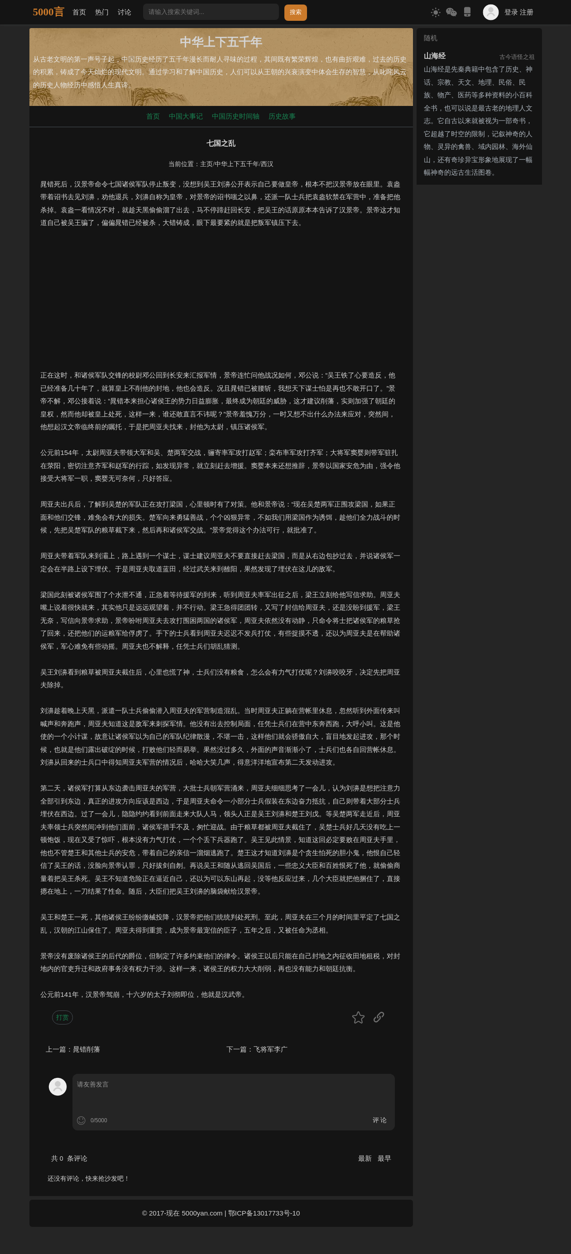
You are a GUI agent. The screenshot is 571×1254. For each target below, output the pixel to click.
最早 (384, 1158)
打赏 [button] (62, 1017)
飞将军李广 (271, 1049)
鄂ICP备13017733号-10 (264, 1213)
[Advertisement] (221, 305)
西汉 (267, 164)
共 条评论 (69, 1158)
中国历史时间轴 (235, 116)
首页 (79, 12)
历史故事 (282, 116)
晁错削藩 (86, 1049)
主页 (206, 164)
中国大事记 (186, 116)
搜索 (296, 12)
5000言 (48, 12)
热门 (102, 12)
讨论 (124, 12)
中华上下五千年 (237, 164)
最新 (366, 1158)
